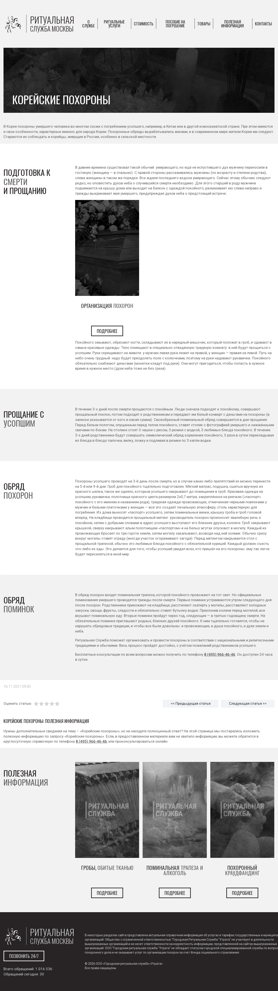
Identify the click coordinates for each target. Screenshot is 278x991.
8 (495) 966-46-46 (219, 654)
